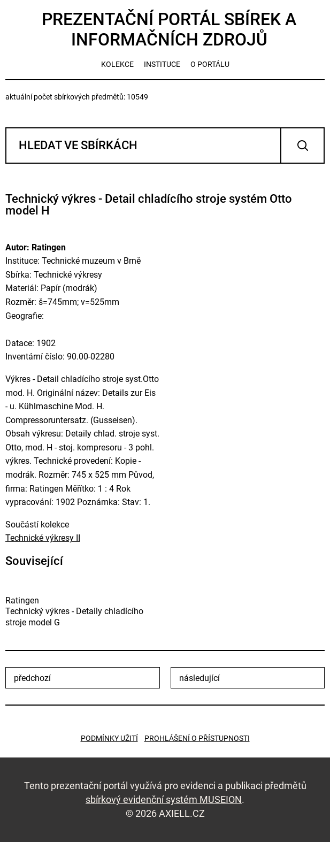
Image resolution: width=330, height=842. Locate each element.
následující (199, 678)
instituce (162, 64)
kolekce (117, 64)
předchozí (32, 678)
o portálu (209, 64)
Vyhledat (302, 145)
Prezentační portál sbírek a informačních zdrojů (169, 29)
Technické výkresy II (42, 538)
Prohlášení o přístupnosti (197, 738)
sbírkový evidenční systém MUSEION (164, 799)
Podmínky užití (109, 738)
